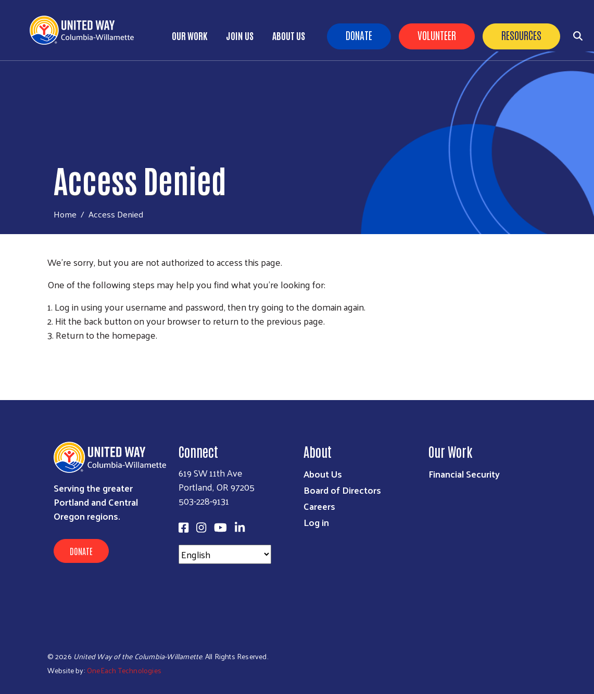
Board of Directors (342, 490)
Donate (359, 35)
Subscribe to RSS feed (51, 354)
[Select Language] (225, 554)
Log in (316, 522)
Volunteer (437, 35)
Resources (521, 35)
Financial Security (464, 474)
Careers (319, 506)
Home (65, 214)
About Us (288, 35)
